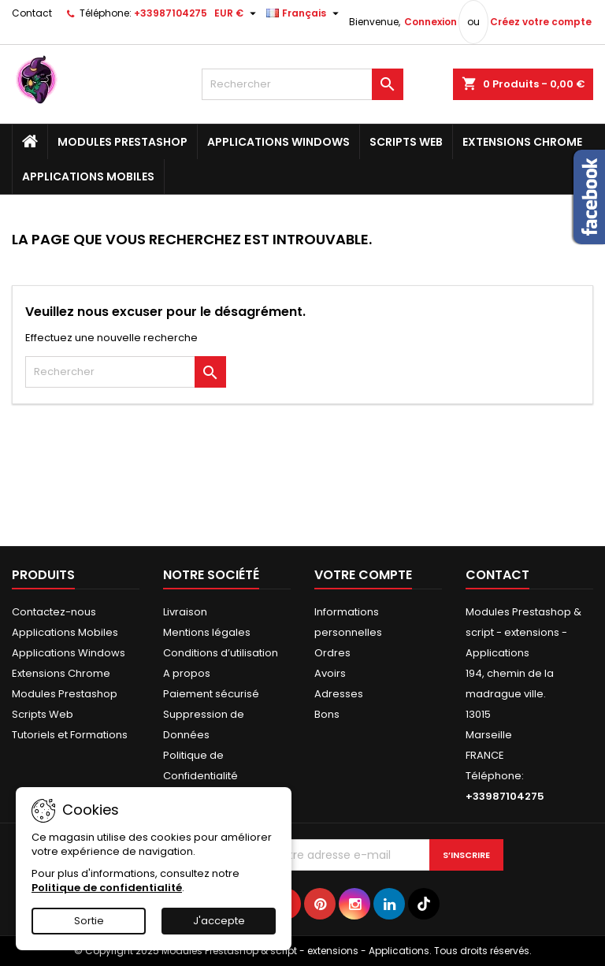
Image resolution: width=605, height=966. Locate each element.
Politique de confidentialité (107, 887)
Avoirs (330, 673)
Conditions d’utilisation (220, 652)
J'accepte (219, 920)
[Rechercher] (302, 84)
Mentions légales (207, 632)
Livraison (185, 611)
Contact (32, 13)
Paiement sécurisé (211, 693)
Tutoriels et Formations (70, 734)
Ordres (332, 652)
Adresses (338, 693)
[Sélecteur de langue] (304, 13)
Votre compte (363, 575)
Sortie (89, 920)
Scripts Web (406, 142)
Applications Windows (278, 142)
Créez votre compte (541, 21)
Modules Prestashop (122, 142)
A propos (186, 673)
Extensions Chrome (522, 142)
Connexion (430, 21)
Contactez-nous (54, 611)
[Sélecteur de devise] (237, 13)
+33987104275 (170, 13)
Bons (327, 714)
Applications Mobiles (88, 176)
